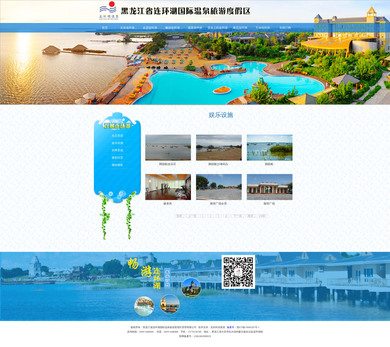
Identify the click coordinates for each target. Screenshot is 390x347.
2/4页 (262, 216)
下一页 (237, 216)
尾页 (250, 216)
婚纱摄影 (117, 164)
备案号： (243, 327)
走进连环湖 (150, 27)
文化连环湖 (127, 27)
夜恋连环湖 (240, 27)
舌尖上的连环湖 (218, 27)
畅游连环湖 (172, 27)
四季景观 (117, 150)
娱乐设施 (117, 143)
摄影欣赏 (117, 157)
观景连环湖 (195, 27)
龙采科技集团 (217, 327)
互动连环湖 (263, 27)
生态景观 (117, 135)
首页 (105, 27)
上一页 (192, 216)
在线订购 (285, 27)
